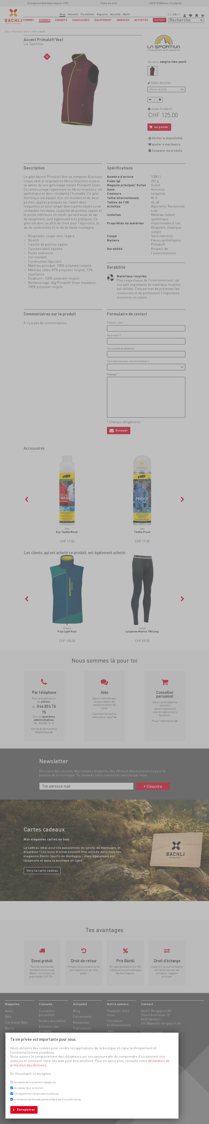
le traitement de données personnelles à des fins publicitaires (47, 1099)
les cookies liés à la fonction (29, 1087)
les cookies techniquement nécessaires (35, 1082)
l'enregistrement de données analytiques (36, 1093)
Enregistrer (26, 1109)
